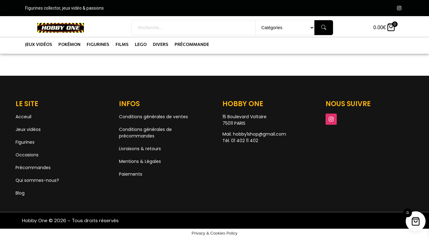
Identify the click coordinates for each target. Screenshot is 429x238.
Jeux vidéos (38, 44)
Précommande (192, 44)
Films (122, 44)
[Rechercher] (323, 27)
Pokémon (69, 44)
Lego (141, 44)
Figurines (98, 44)
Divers (160, 44)
